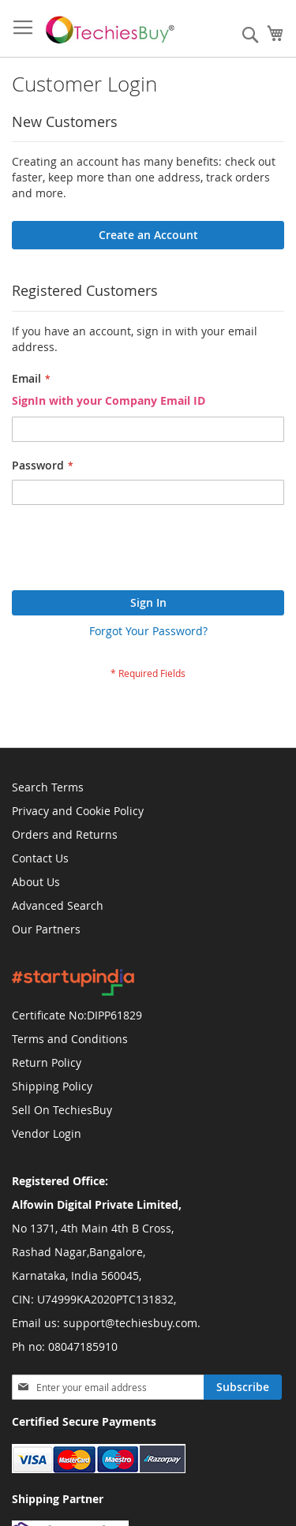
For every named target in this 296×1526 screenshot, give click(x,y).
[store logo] (111, 29)
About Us (36, 881)
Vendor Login (46, 1133)
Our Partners (46, 929)
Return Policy (46, 1062)
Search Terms (48, 787)
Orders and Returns (65, 834)
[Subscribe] (243, 1387)
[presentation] (132, 551)
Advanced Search (57, 905)
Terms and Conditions (70, 1038)
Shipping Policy (52, 1086)
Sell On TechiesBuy (62, 1109)
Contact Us (40, 858)
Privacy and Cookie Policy (78, 810)
